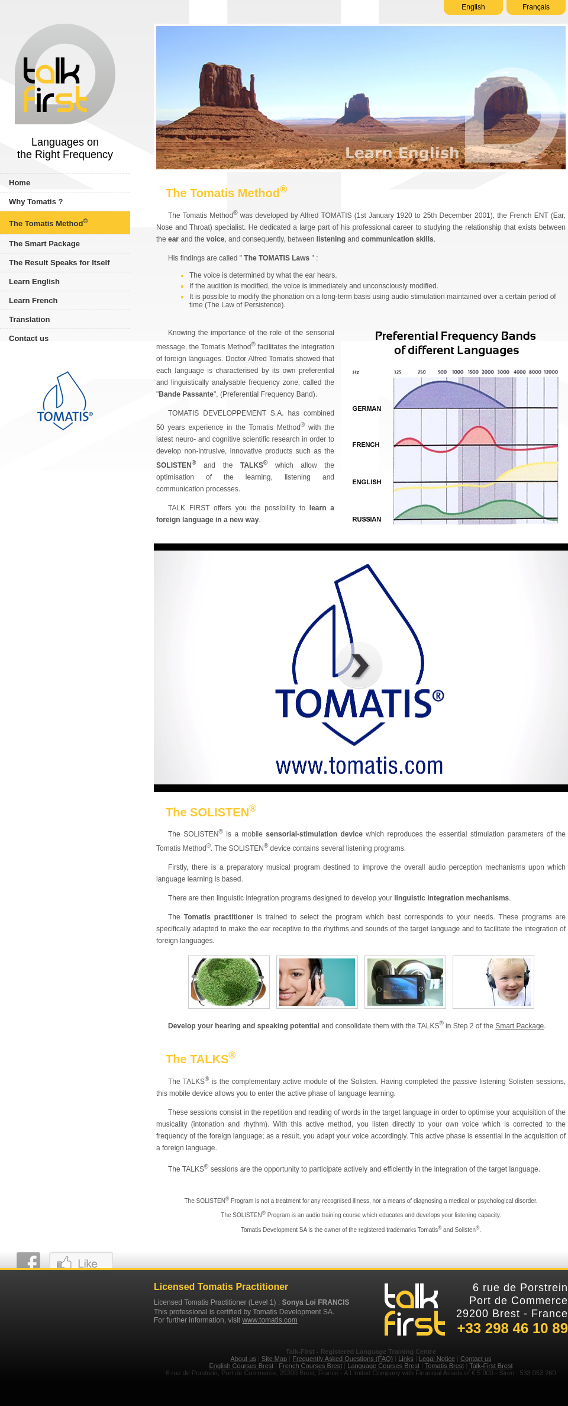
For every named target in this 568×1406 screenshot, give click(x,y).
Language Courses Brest (383, 1365)
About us (243, 1358)
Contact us (29, 338)
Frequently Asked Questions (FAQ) (342, 1358)
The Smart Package (44, 243)
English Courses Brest (241, 1365)
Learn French (33, 300)
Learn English (34, 281)
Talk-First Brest (490, 1365)
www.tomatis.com (269, 1320)
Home (19, 182)
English (473, 7)
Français (536, 7)
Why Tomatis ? (36, 201)
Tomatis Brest (444, 1365)
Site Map (274, 1358)
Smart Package (519, 1026)
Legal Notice (437, 1358)
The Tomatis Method (48, 222)
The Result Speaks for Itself (59, 262)
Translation (29, 319)
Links (406, 1358)
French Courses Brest (310, 1365)
